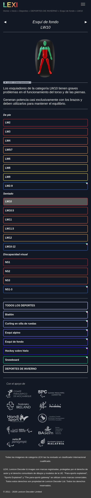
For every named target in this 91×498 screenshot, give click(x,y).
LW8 (7, 168)
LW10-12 (10, 246)
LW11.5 (9, 228)
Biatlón (9, 314)
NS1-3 (8, 289)
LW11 (8, 219)
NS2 (7, 271)
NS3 (7, 280)
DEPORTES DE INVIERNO (20, 368)
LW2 (7, 122)
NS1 (7, 262)
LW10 (8, 201)
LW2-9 (9, 186)
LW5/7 (8, 149)
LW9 (7, 177)
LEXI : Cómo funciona (18, 82)
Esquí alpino (12, 332)
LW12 (8, 237)
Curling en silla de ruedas (20, 323)
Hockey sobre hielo (17, 350)
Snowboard (12, 360)
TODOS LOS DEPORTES (20, 305)
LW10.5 (9, 210)
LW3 (7, 131)
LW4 (7, 140)
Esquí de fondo (45, 22)
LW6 (7, 158)
